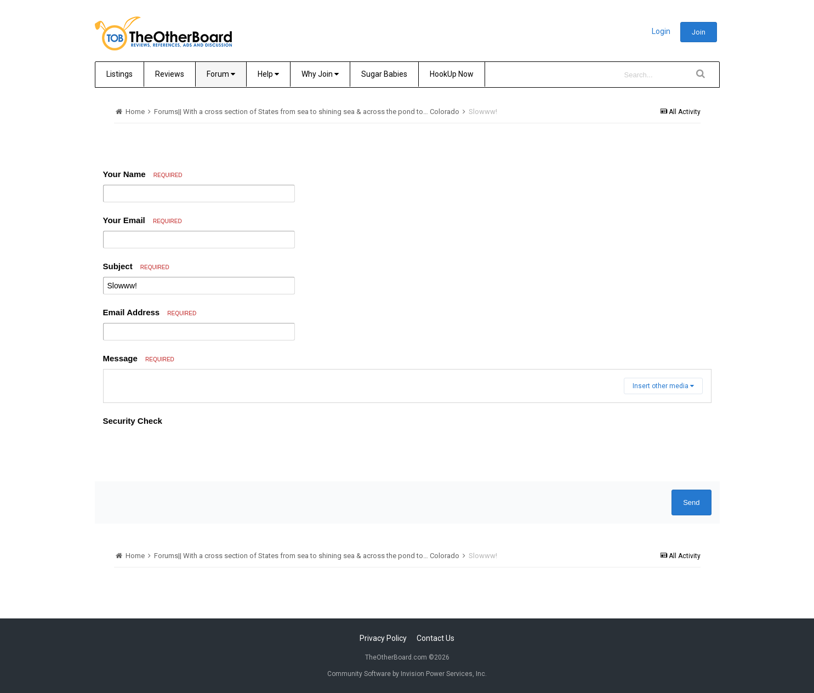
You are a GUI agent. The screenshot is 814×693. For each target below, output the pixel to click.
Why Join (320, 74)
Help (268, 74)
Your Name (143, 174)
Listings (119, 74)
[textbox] (407, 415)
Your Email (142, 220)
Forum (221, 74)
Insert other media (663, 455)
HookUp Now (452, 74)
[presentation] (186, 521)
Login (661, 31)
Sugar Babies (384, 74)
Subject (136, 266)
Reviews (169, 74)
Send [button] (691, 572)
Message (138, 358)
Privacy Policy (383, 681)
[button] (113, 380)
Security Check (132, 490)
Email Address (150, 312)
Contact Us (435, 681)
